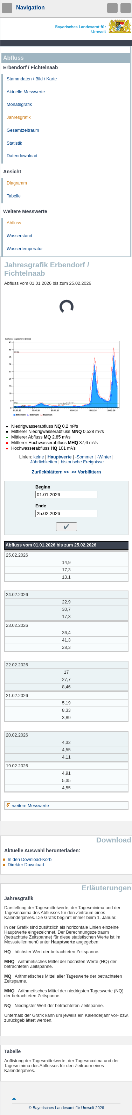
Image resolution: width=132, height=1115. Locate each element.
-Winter (104, 457)
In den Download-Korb (29, 859)
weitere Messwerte (30, 805)
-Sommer (84, 457)
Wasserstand (19, 235)
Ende (40, 506)
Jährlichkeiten (43, 461)
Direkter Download (26, 864)
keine (38, 457)
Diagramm (17, 183)
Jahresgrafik (19, 117)
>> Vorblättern (86, 472)
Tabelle (14, 196)
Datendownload (22, 155)
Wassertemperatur (25, 248)
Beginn (42, 487)
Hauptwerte (60, 457)
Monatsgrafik (19, 104)
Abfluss (14, 222)
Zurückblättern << (50, 472)
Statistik (14, 143)
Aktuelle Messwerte (26, 91)
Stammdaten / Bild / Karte (32, 79)
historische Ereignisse (82, 461)
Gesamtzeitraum (23, 130)
